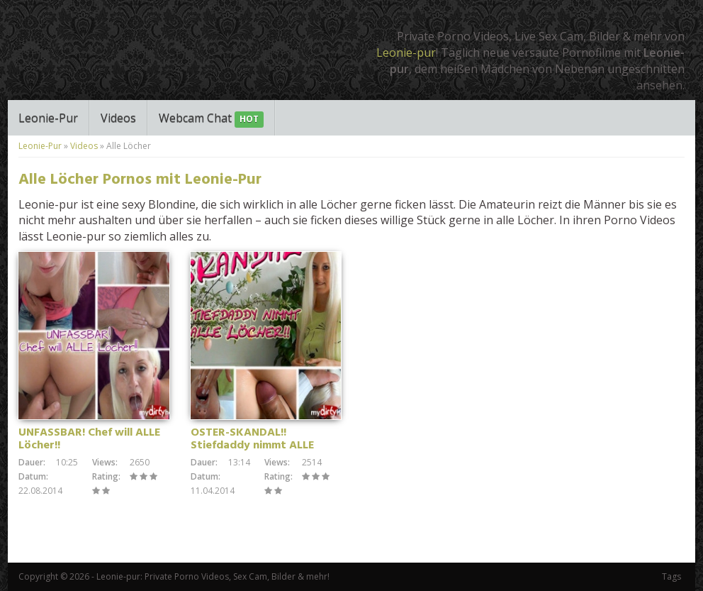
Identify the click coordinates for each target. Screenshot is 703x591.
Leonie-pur (406, 52)
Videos (118, 118)
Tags (671, 576)
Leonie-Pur (48, 118)
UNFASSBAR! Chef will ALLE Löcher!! (89, 439)
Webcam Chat (211, 119)
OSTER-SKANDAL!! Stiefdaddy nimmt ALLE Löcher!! (252, 446)
